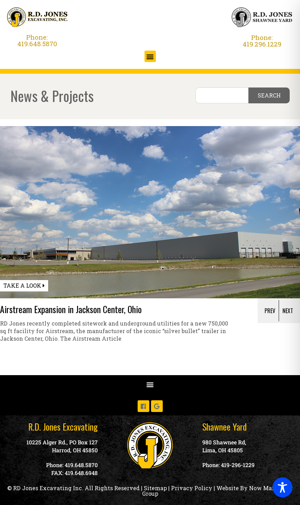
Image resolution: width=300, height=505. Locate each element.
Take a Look (24, 285)
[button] (150, 56)
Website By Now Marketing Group (217, 490)
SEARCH (269, 95)
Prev (270, 311)
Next (287, 311)
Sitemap (155, 488)
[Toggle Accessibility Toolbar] (282, 487)
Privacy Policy (191, 488)
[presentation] (272, 310)
